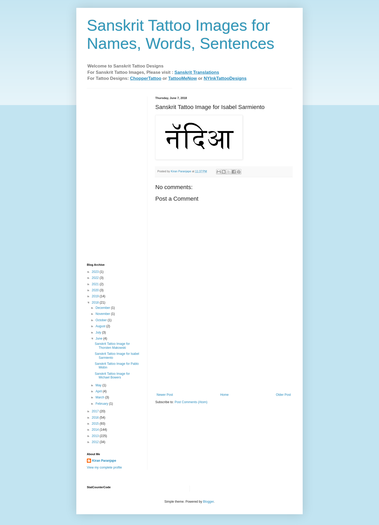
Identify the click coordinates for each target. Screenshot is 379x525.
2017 (96, 411)
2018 (96, 302)
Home (224, 395)
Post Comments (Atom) (190, 402)
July (99, 332)
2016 (96, 417)
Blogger (208, 501)
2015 (96, 423)
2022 (96, 278)
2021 (96, 284)
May (99, 385)
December (103, 308)
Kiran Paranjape (104, 460)
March (100, 397)
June (99, 338)
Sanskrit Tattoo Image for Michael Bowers (112, 375)
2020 (96, 290)
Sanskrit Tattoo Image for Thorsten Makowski (112, 345)
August (101, 326)
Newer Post (165, 395)
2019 (96, 296)
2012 (96, 442)
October (102, 320)
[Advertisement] (223, 353)
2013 (96, 436)
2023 (96, 272)
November (103, 314)
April (99, 391)
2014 (96, 430)
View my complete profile (104, 467)
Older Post (283, 395)
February (102, 404)
